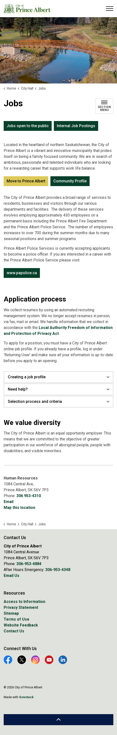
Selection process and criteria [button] (35, 401)
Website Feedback (21, 625)
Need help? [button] (18, 389)
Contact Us (14, 631)
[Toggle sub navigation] (104, 106)
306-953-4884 (28, 563)
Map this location (19, 507)
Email (8, 501)
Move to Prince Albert (26, 181)
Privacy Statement (21, 607)
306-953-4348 (57, 569)
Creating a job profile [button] (27, 377)
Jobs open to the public (28, 126)
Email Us (11, 575)
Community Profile (70, 181)
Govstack (26, 697)
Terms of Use (16, 619)
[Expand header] (109, 8)
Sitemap (11, 613)
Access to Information (24, 601)
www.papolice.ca (22, 273)
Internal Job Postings (76, 126)
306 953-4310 (28, 495)
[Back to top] (58, 719)
